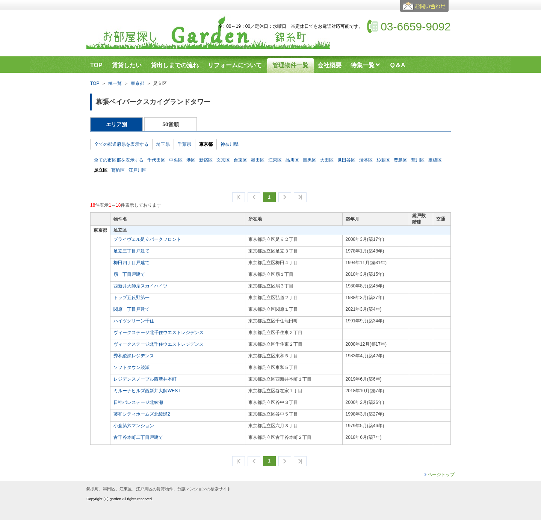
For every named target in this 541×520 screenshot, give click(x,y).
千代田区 (156, 160)
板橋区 (435, 160)
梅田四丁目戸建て (131, 262)
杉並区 (383, 160)
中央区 (176, 160)
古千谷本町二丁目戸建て (138, 437)
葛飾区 (118, 170)
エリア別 (116, 124)
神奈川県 (230, 144)
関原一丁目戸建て (131, 309)
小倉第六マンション (133, 425)
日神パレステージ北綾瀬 (138, 402)
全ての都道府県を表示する (121, 144)
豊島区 (400, 160)
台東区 (240, 160)
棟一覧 (115, 83)
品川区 (292, 160)
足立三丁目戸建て (131, 251)
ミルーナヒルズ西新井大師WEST (147, 390)
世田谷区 (346, 160)
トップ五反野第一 (131, 297)
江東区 (275, 160)
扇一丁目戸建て (129, 274)
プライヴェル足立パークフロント (147, 239)
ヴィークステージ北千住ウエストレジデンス (158, 332)
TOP (94, 83)
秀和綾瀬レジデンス (133, 355)
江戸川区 (137, 170)
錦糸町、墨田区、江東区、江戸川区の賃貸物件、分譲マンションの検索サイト (158, 489)
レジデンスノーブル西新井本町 (145, 379)
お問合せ (425, 9)
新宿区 (206, 160)
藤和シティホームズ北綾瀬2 (141, 414)
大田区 (327, 160)
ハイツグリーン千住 (133, 320)
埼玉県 (163, 144)
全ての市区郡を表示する (119, 160)
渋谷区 (366, 160)
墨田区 (257, 160)
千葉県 (184, 144)
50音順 (170, 124)
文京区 (223, 160)
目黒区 (309, 160)
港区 (190, 160)
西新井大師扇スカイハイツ (140, 286)
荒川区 (418, 160)
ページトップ (441, 474)
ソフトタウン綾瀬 (131, 367)
